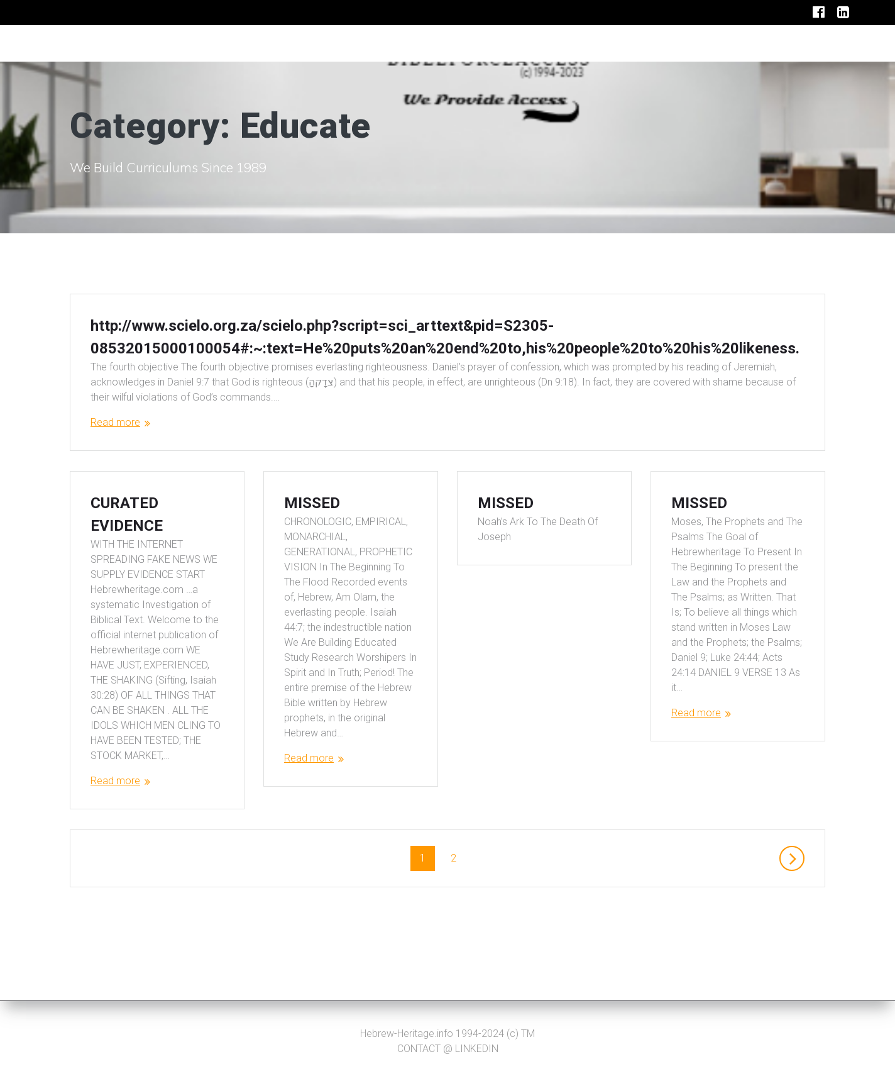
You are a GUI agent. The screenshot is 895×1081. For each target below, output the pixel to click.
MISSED (312, 526)
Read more (115, 422)
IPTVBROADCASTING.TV (136, 43)
